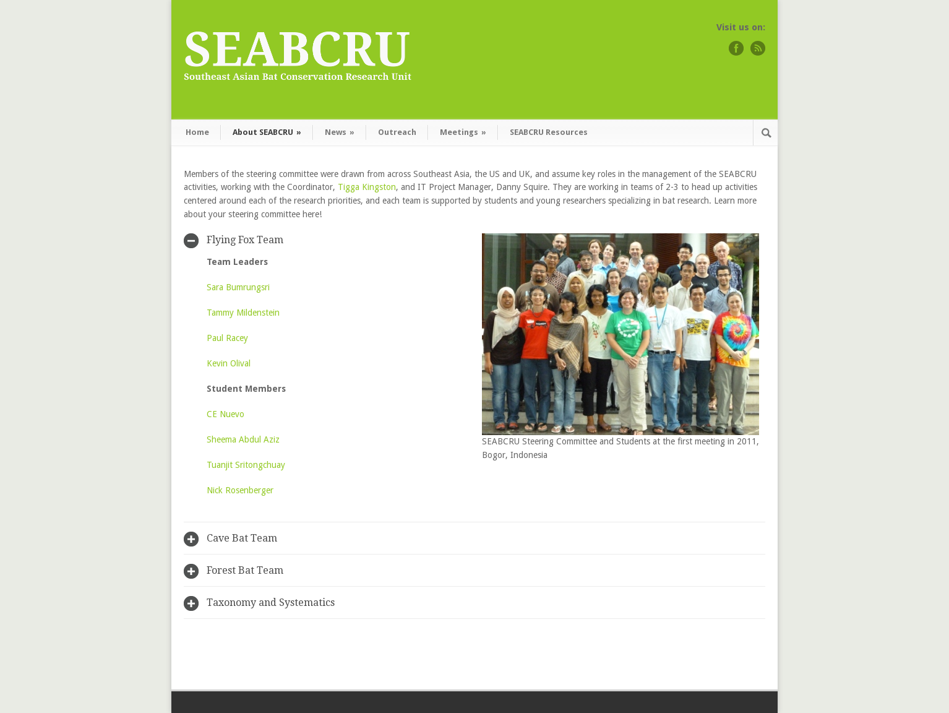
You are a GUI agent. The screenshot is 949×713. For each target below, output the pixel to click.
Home (197, 132)
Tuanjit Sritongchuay (246, 465)
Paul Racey (227, 338)
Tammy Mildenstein (243, 313)
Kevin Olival (229, 363)
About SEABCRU (267, 132)
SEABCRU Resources (549, 132)
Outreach (397, 132)
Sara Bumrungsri (238, 287)
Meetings (463, 132)
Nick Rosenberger (240, 490)
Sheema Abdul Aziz (243, 439)
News (339, 132)
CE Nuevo (225, 414)
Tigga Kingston (367, 187)
